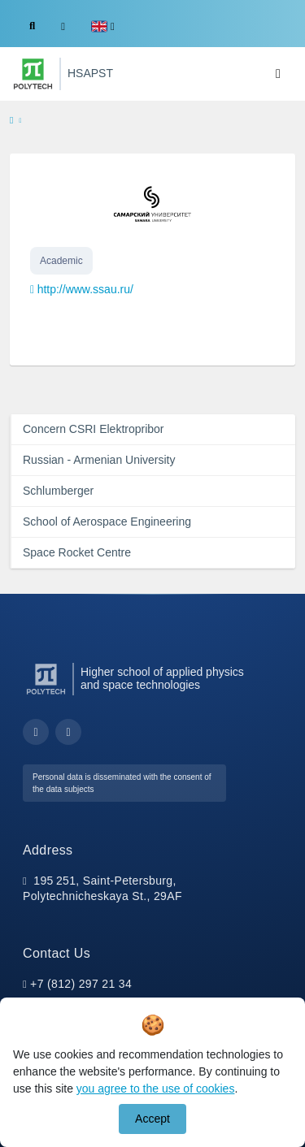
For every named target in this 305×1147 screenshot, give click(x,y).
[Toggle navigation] (278, 74)
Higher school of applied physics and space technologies (162, 678)
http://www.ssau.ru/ (85, 289)
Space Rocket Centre (77, 552)
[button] (103, 26)
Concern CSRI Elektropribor (93, 428)
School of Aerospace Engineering (107, 521)
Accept (152, 1118)
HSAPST (90, 73)
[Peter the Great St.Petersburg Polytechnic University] (33, 74)
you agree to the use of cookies (155, 1088)
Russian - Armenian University (99, 459)
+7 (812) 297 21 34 (81, 983)
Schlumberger (58, 490)
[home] (11, 121)
